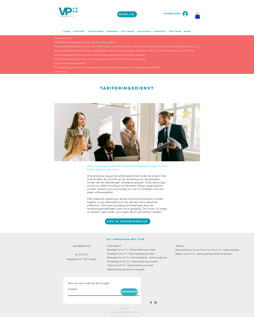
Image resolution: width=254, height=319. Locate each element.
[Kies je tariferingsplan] (127, 221)
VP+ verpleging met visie (126, 239)
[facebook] (151, 302)
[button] (197, 15)
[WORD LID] (127, 14)
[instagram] (155, 302)
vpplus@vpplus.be (81, 245)
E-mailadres (72, 289)
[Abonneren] (129, 291)
